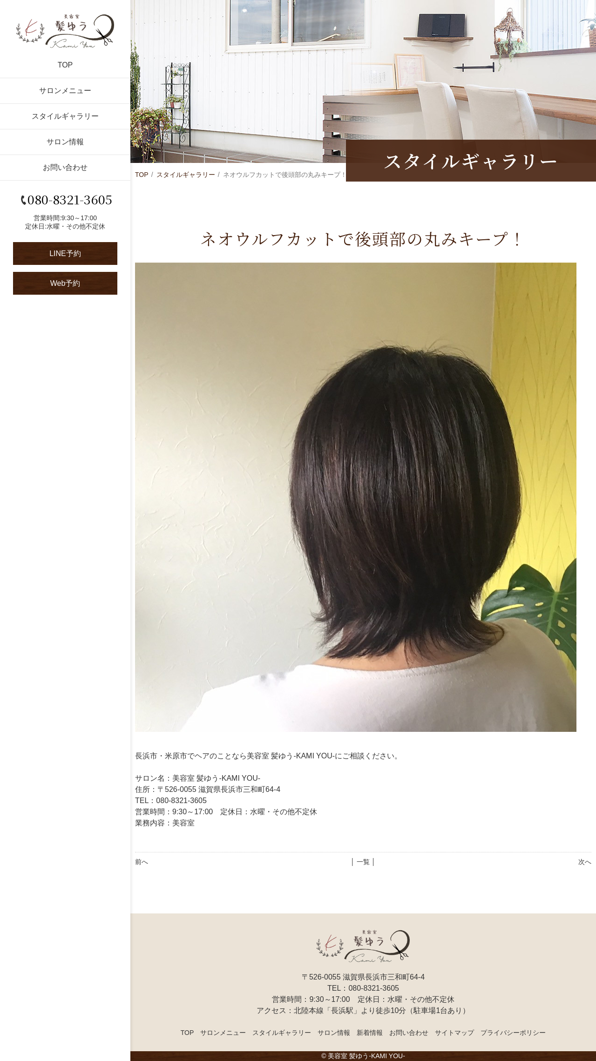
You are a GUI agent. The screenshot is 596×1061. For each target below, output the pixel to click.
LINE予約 (65, 253)
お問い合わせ (65, 167)
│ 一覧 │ (363, 861)
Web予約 (65, 283)
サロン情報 (65, 142)
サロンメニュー (65, 91)
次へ (584, 861)
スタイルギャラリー (65, 116)
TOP (65, 65)
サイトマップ (454, 1032)
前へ (141, 861)
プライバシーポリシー (513, 1032)
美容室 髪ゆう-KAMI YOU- (366, 1056)
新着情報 (370, 1032)
